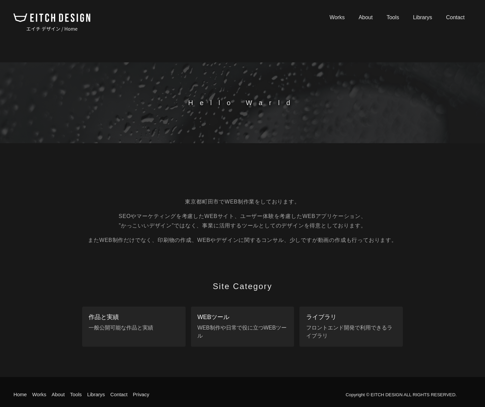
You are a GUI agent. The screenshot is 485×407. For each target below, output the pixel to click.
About (376, 17)
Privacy (148, 394)
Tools (400, 17)
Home (20, 394)
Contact (457, 17)
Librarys (427, 17)
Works (351, 17)
